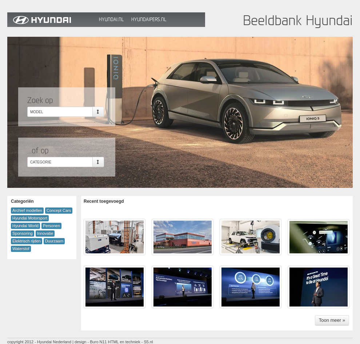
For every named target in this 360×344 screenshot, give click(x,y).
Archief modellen (27, 210)
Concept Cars (59, 210)
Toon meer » (332, 320)
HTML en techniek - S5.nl (130, 342)
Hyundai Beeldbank (51, 19)
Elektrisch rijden (26, 241)
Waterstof (20, 248)
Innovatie (45, 233)
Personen (51, 226)
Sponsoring (22, 233)
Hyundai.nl (111, 19)
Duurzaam (54, 241)
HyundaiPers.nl (148, 19)
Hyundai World (25, 226)
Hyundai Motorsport (29, 218)
